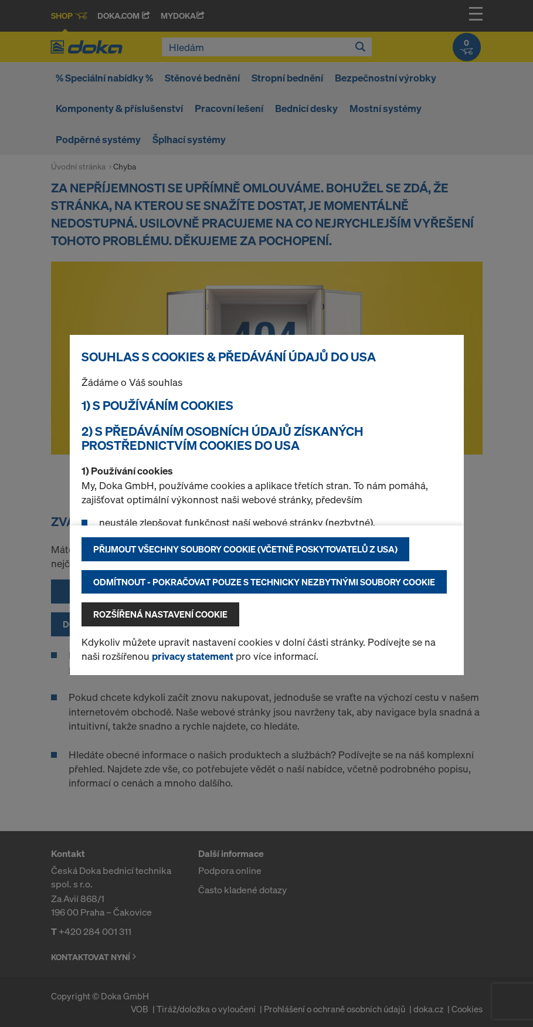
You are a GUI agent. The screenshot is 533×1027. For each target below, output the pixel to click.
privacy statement (192, 656)
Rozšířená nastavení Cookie (160, 614)
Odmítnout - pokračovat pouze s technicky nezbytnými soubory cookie (264, 582)
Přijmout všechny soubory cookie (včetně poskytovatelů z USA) (245, 549)
